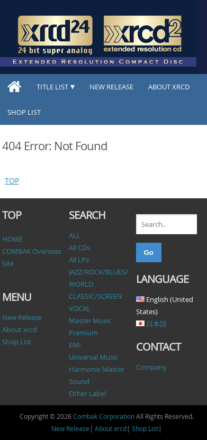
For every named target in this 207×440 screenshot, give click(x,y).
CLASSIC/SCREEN (95, 296)
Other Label (87, 393)
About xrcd (169, 86)
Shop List (24, 112)
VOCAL (80, 308)
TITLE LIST (52, 86)
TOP (12, 181)
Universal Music (93, 357)
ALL (74, 235)
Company (151, 367)
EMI (75, 345)
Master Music (90, 320)
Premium (83, 332)
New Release (111, 86)
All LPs (79, 259)
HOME (12, 239)
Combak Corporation (103, 416)
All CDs (79, 247)
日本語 (156, 323)
